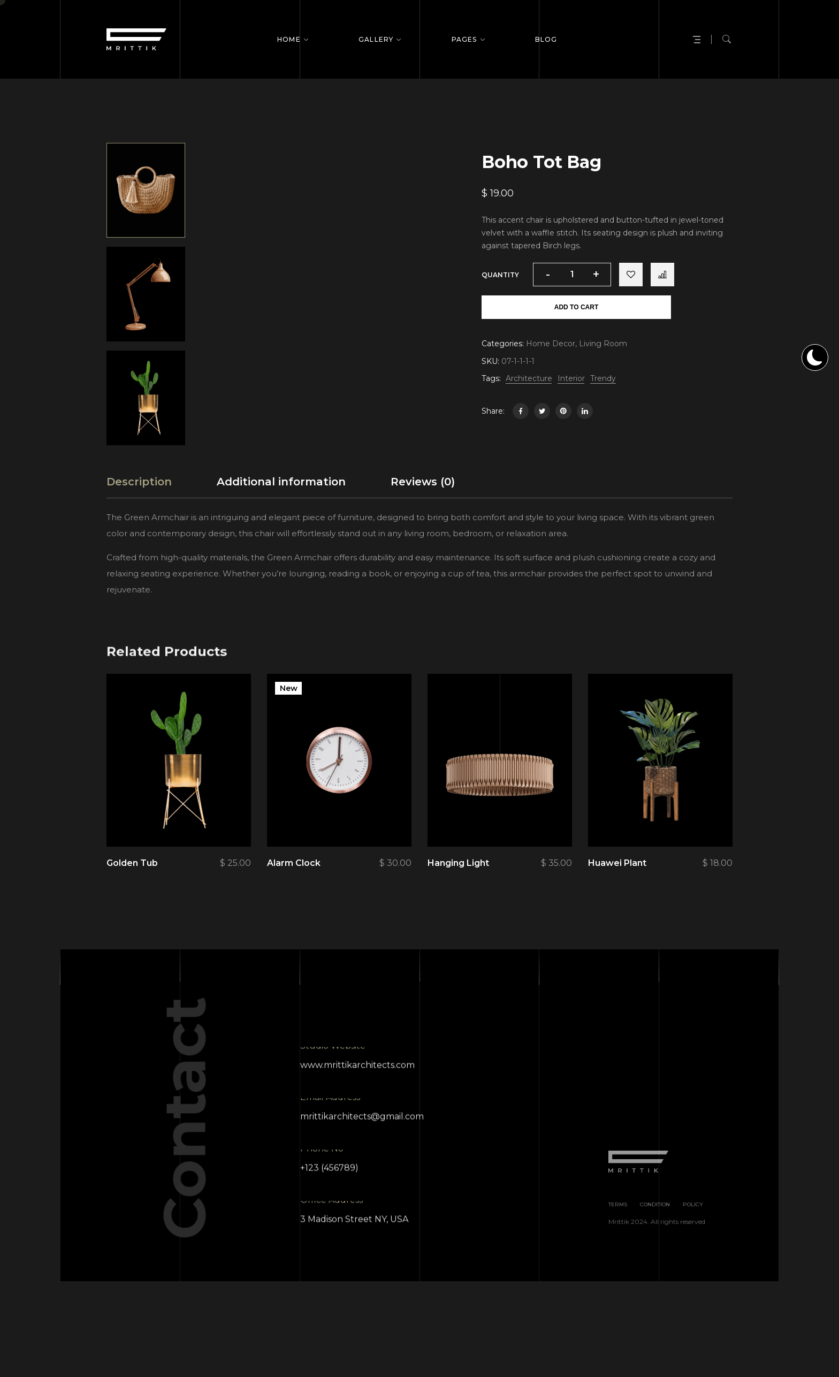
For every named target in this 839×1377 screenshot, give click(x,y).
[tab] (139, 505)
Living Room (603, 343)
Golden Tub (132, 886)
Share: (493, 411)
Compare (662, 274)
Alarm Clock (294, 886)
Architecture (529, 378)
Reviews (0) (423, 505)
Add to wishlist (631, 274)
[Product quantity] (572, 274)
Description (139, 505)
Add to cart (576, 307)
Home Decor (550, 343)
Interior (571, 378)
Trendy (603, 378)
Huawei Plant (617, 886)
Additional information (281, 505)
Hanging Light (458, 886)
